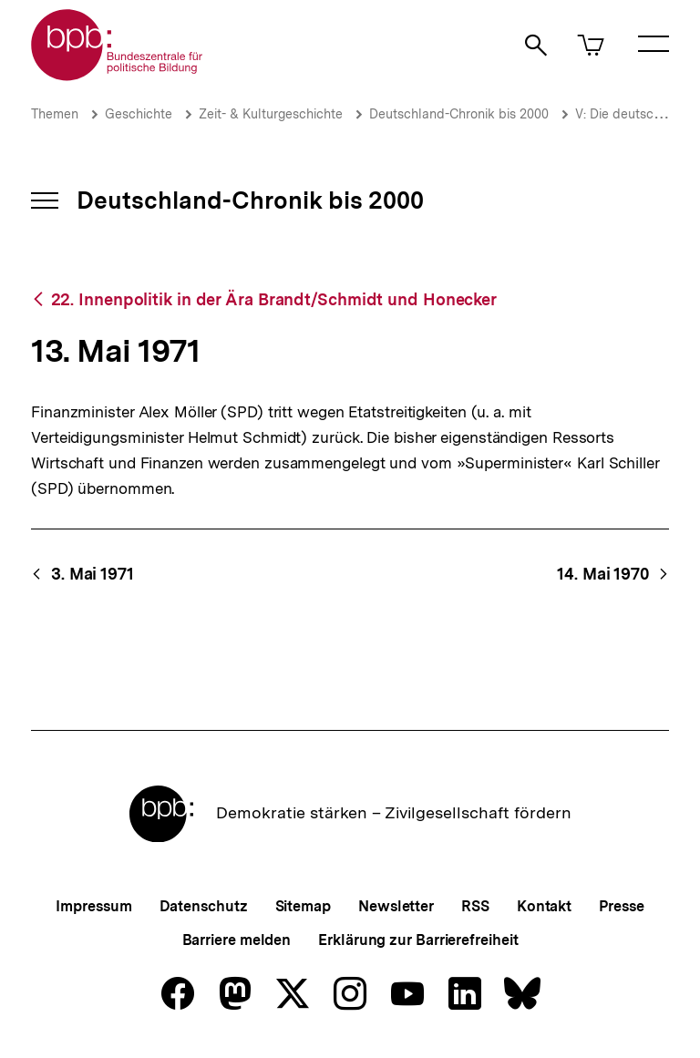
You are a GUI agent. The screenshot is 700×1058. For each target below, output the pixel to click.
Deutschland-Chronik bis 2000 (459, 114)
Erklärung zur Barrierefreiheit (418, 940)
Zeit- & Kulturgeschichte (271, 114)
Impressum (93, 906)
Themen (54, 114)
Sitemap (303, 906)
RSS (475, 906)
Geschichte (138, 114)
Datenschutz (204, 906)
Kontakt (544, 906)
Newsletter (396, 906)
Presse (621, 906)
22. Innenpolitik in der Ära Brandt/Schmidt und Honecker (274, 299)
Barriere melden (237, 940)
